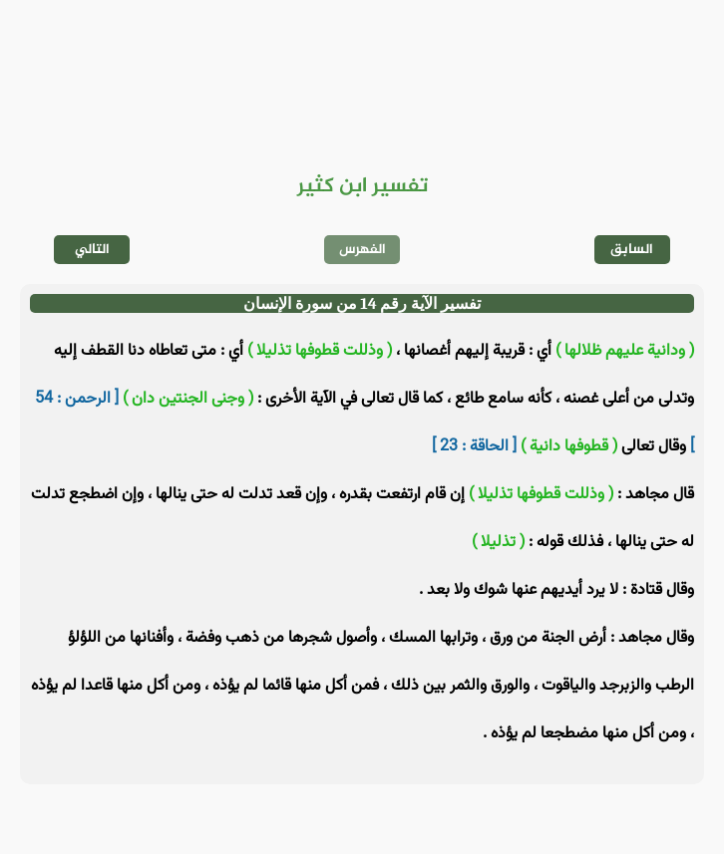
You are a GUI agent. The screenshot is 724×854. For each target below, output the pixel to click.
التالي (92, 249)
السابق (631, 249)
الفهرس (362, 249)
